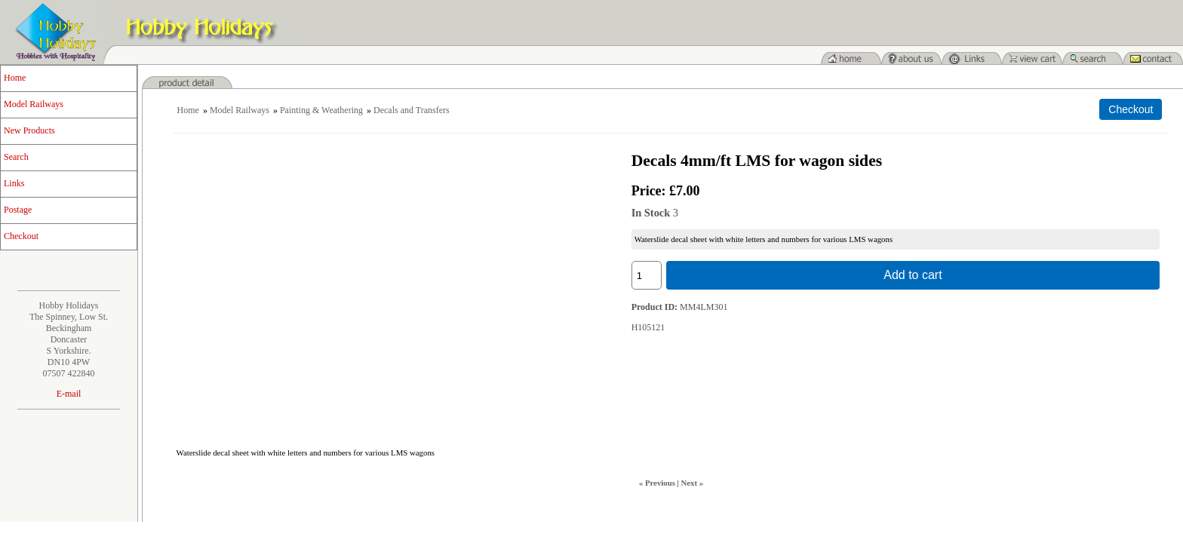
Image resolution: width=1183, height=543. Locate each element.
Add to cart (912, 274)
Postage (18, 209)
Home (15, 77)
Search (16, 157)
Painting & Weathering (321, 110)
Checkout (21, 236)
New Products (29, 130)
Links (14, 183)
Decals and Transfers (411, 110)
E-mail (69, 393)
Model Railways (33, 104)
